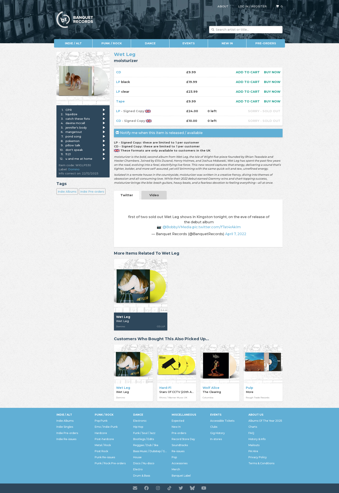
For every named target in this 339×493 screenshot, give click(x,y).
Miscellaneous (184, 414)
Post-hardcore (104, 439)
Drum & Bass (141, 475)
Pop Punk (101, 420)
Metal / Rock (103, 445)
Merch (176, 469)
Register (259, 6)
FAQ (251, 433)
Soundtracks (180, 445)
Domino (74, 169)
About (223, 6)
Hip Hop (138, 426)
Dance (150, 43)
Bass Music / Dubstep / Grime (150, 451)
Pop (174, 457)
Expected (178, 420)
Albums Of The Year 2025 (265, 420)
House (137, 457)
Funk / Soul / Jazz (144, 433)
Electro (138, 469)
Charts (252, 426)
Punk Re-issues (105, 457)
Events (188, 43)
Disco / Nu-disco (143, 463)
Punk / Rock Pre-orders (110, 463)
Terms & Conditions (261, 463)
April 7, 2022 (235, 234)
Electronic (140, 420)
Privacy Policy (257, 457)
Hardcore (101, 433)
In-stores (216, 439)
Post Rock (101, 451)
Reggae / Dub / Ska (145, 445)
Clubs (213, 426)
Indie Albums (67, 191)
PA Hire (253, 451)
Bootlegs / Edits (143, 439)
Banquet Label (181, 475)
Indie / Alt (73, 43)
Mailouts (253, 445)
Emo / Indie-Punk (106, 426)
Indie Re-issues (66, 439)
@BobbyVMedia (177, 227)
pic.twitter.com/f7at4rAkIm (216, 227)
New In (227, 43)
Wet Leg (125, 54)
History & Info (257, 439)
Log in (243, 6)
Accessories (179, 463)
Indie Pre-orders (92, 191)
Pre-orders (265, 43)
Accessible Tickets (222, 420)
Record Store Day (183, 439)
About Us (255, 414)
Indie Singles (64, 426)
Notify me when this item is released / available (159, 133)
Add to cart (248, 72)
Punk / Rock (111, 43)
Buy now (272, 72)
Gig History (217, 433)
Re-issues (178, 451)
